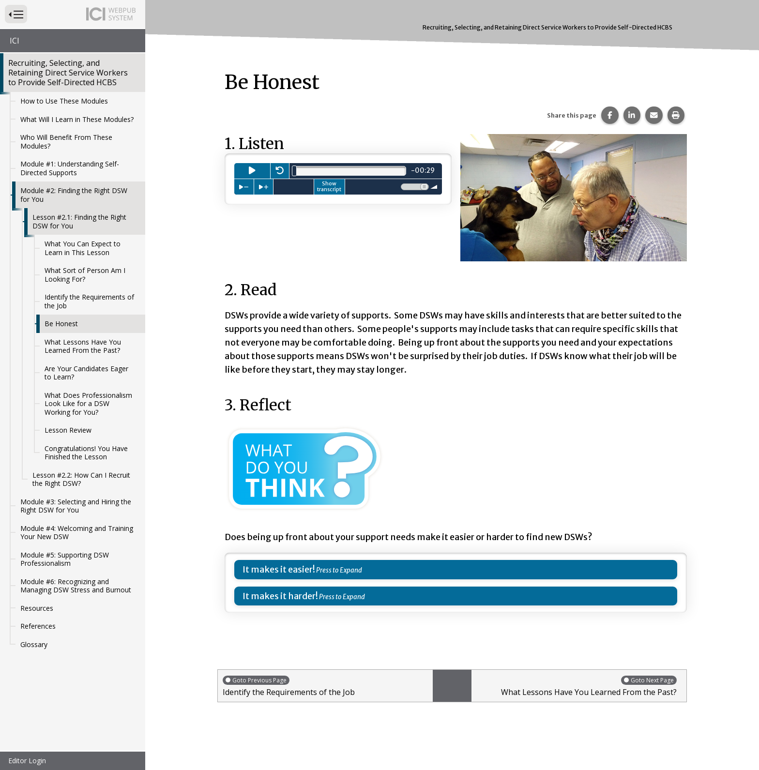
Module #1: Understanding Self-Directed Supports (69, 168)
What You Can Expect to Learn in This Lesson (83, 248)
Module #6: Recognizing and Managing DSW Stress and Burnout (75, 586)
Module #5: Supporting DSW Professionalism (64, 559)
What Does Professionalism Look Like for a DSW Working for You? (88, 404)
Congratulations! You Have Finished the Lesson (86, 453)
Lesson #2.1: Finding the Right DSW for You (79, 221)
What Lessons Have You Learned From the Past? (83, 346)
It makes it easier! (279, 569)
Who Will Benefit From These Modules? (66, 142)
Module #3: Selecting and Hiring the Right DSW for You (75, 506)
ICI (14, 40)
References (38, 626)
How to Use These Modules (64, 101)
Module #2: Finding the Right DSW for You (73, 195)
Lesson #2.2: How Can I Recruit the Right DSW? (81, 479)
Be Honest (61, 323)
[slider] (294, 171)
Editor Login (27, 760)
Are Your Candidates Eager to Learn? (86, 373)
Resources (36, 608)
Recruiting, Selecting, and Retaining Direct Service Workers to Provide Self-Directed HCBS (68, 73)
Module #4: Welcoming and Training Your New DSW (76, 533)
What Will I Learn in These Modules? (77, 119)
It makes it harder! (280, 596)
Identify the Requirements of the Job (89, 301)
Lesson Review (68, 430)
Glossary (33, 644)
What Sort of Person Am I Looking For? (85, 275)
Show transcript (329, 186)
